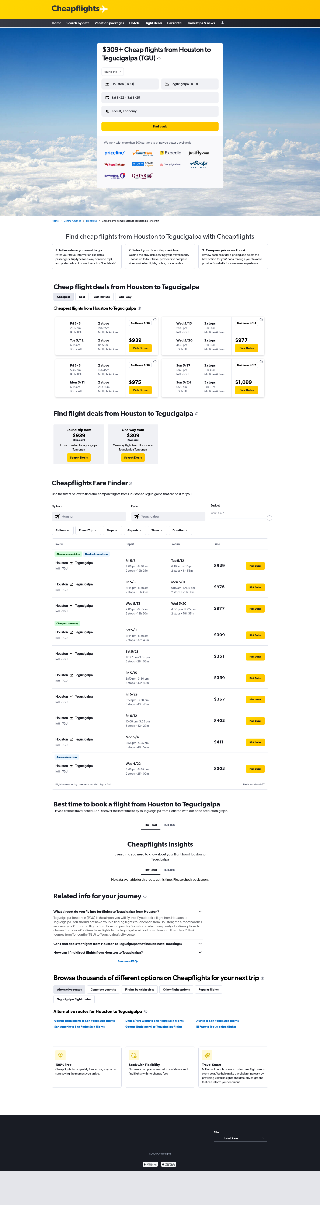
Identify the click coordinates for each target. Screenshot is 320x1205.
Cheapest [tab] (63, 293)
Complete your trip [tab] (103, 986)
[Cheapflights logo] (75, 9)
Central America (72, 217)
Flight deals (153, 23)
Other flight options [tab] (176, 986)
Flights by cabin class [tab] (139, 986)
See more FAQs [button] (128, 958)
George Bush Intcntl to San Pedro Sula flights (84, 1017)
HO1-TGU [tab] (151, 821)
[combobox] (112, 71)
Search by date (78, 23)
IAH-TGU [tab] (169, 821)
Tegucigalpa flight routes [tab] (74, 996)
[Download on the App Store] (168, 1161)
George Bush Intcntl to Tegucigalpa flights (153, 1023)
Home (56, 23)
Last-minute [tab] (102, 293)
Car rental (174, 23)
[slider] (269, 514)
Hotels (134, 23)
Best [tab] (82, 293)
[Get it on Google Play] (150, 1161)
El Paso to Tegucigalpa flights (216, 1023)
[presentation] (159, 58)
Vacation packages (109, 23)
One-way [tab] (125, 293)
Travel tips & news (201, 23)
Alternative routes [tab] (69, 986)
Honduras (91, 217)
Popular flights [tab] (209, 986)
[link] (79, 454)
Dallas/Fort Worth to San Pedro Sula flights (154, 1017)
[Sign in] (222, 23)
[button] (128, 96)
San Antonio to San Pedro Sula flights (79, 1023)
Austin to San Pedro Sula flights (217, 1017)
